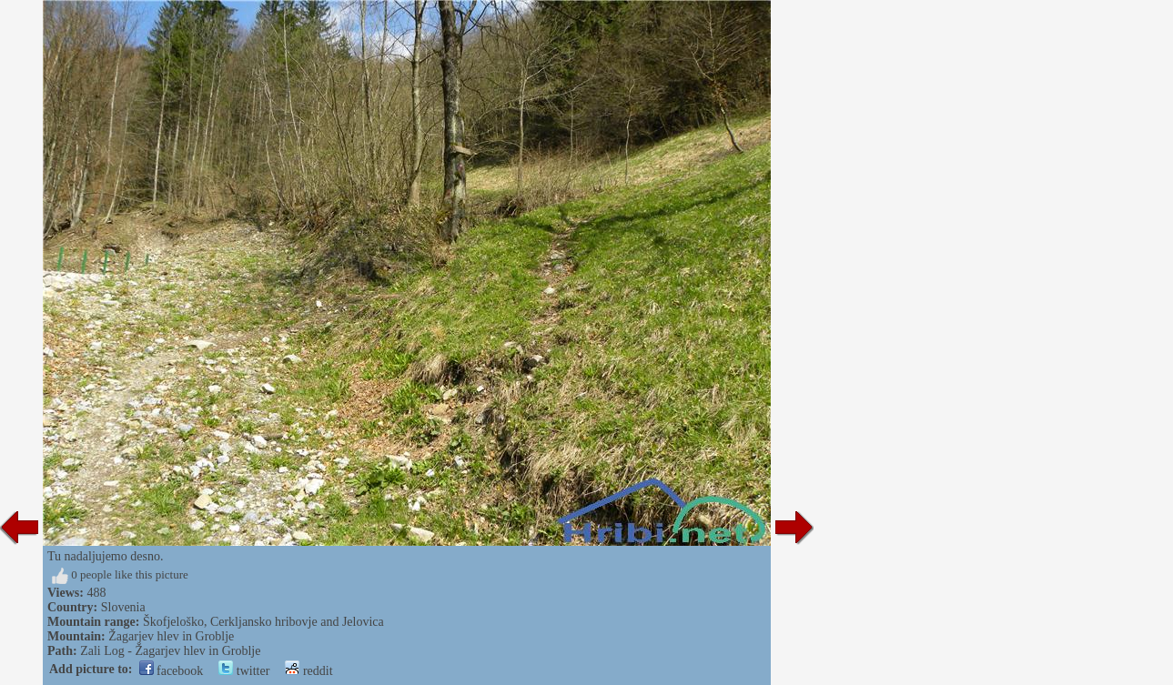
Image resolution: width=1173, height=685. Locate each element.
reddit (308, 671)
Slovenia (123, 607)
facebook (171, 671)
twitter (243, 671)
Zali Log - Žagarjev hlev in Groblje (170, 651)
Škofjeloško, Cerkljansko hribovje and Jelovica (263, 622)
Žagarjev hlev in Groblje (171, 636)
